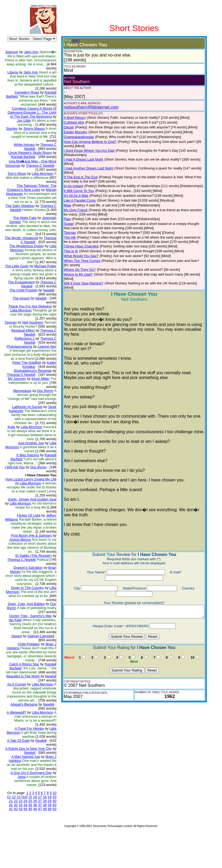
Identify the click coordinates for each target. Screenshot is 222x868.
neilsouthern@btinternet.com (87, 107)
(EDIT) (72, 40)
